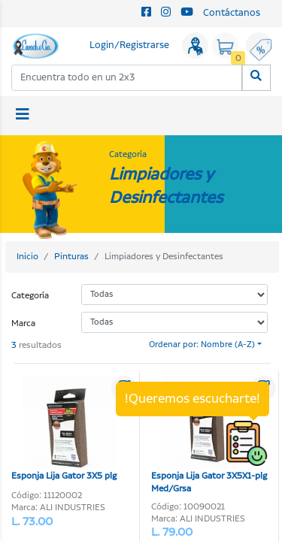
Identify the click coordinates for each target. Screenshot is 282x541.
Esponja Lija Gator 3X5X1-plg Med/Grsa (209, 435)
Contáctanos (231, 13)
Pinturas (71, 256)
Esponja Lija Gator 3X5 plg (64, 429)
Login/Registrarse (129, 45)
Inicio (27, 256)
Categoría (30, 295)
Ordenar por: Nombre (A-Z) (202, 345)
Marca (23, 323)
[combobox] (127, 78)
